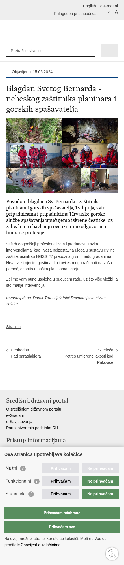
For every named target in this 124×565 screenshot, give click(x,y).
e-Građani (109, 6)
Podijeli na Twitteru (33, 381)
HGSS (41, 256)
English (89, 6)
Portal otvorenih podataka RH (32, 428)
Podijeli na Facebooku (21, 381)
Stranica (13, 326)
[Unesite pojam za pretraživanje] (31, 50)
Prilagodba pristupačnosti (76, 13)
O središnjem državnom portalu (33, 409)
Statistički (15, 493)
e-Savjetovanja (19, 421)
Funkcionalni (18, 481)
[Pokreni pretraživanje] (90, 51)
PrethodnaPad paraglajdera (26, 353)
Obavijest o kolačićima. (40, 545)
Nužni (11, 468)
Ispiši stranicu (9, 381)
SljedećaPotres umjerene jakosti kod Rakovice (88, 356)
